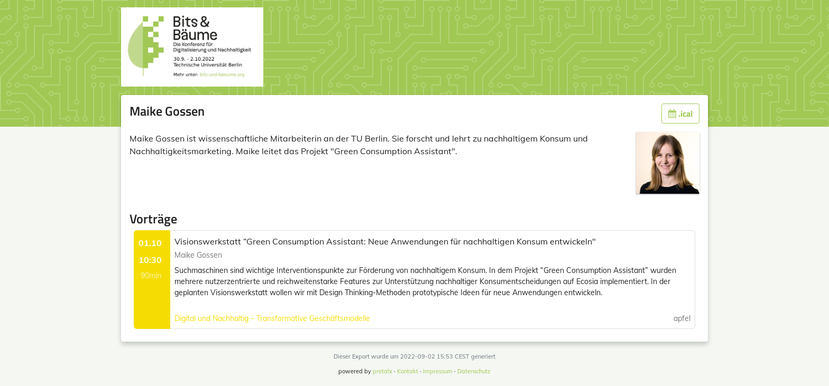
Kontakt (407, 371)
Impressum (438, 371)
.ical (680, 113)
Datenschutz (474, 371)
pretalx (382, 371)
